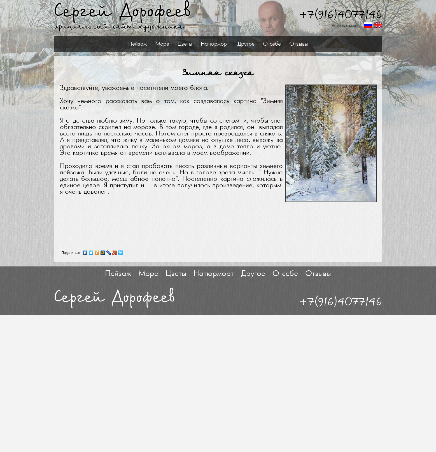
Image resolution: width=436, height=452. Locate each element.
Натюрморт (215, 44)
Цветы (185, 44)
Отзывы (298, 44)
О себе (272, 44)
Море (162, 44)
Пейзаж (137, 44)
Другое (246, 44)
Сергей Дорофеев (122, 11)
